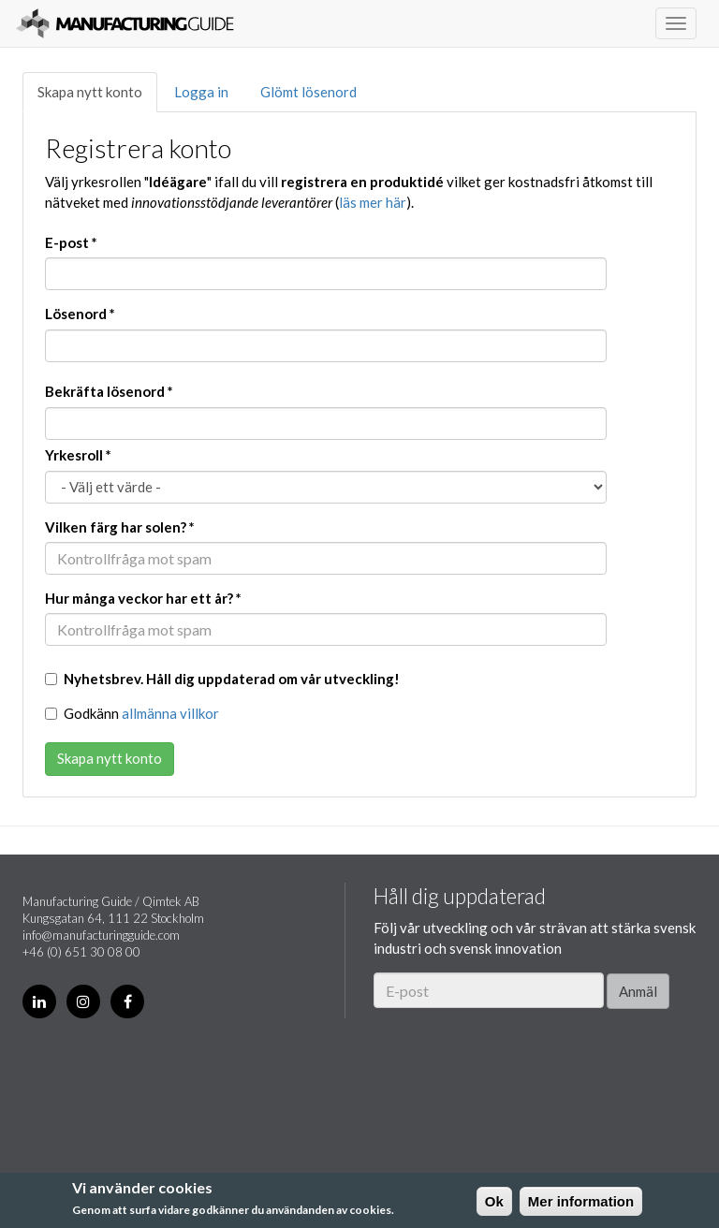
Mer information (581, 1201)
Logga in (201, 91)
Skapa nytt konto (89, 91)
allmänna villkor (170, 713)
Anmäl (638, 991)
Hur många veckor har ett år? (143, 598)
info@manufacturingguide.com (101, 935)
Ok (494, 1201)
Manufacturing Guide (125, 23)
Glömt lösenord (308, 91)
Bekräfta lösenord (109, 391)
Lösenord (80, 313)
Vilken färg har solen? (120, 527)
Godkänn (132, 713)
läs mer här (372, 202)
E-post (71, 242)
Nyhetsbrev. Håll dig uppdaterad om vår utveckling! (222, 678)
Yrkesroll (78, 454)
